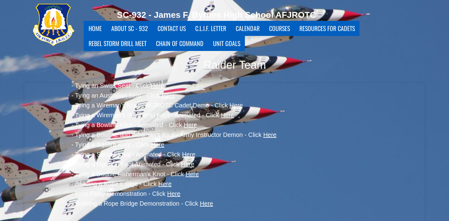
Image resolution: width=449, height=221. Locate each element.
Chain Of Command (180, 43)
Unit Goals (226, 43)
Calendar (248, 28)
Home (95, 28)
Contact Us (172, 28)
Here (157, 85)
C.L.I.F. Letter (210, 28)
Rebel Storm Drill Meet (117, 43)
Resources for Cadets (327, 28)
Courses (279, 28)
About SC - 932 (129, 28)
